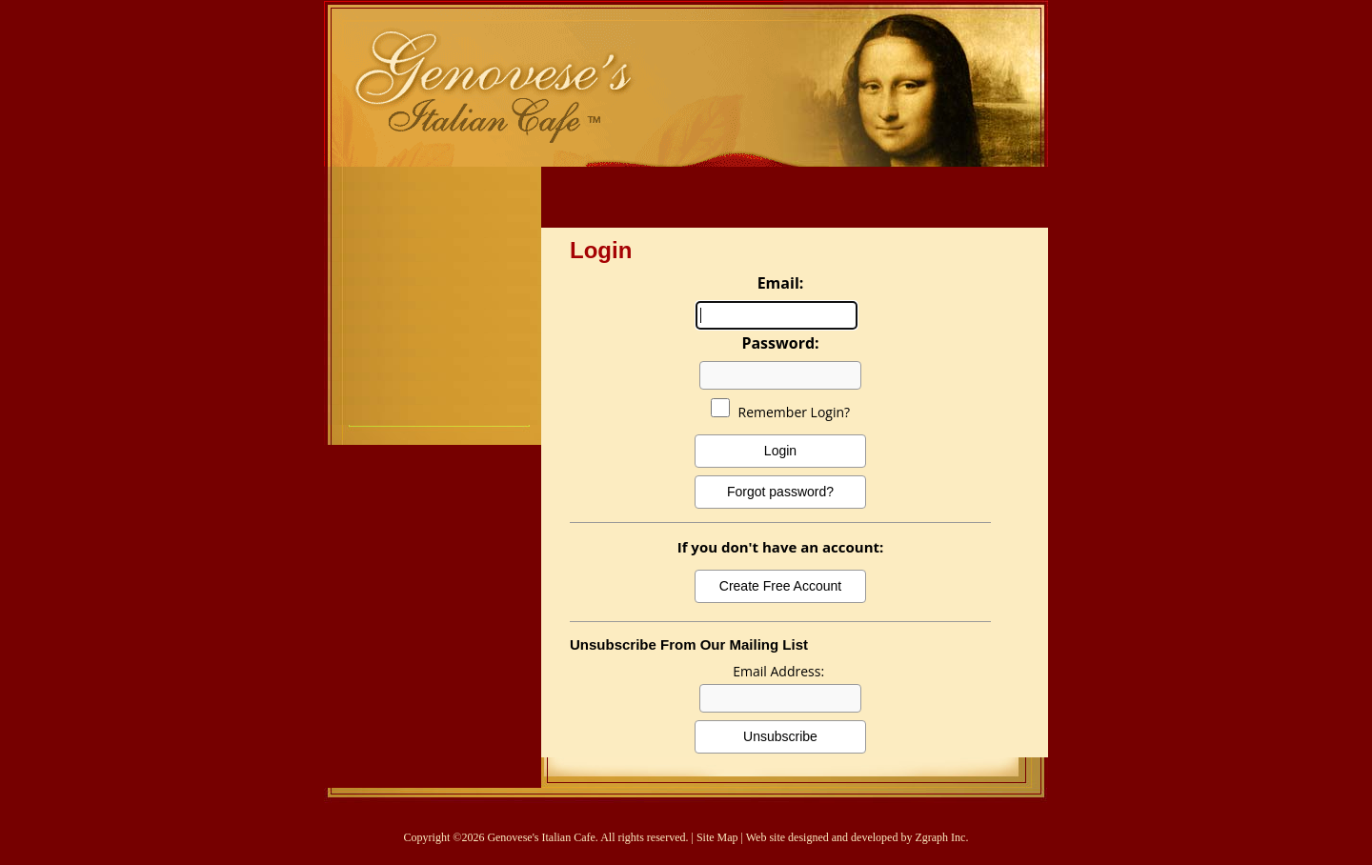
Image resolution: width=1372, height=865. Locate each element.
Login (780, 450)
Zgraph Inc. (941, 837)
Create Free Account (780, 585)
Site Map (717, 837)
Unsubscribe (780, 736)
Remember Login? (794, 412)
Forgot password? (780, 491)
